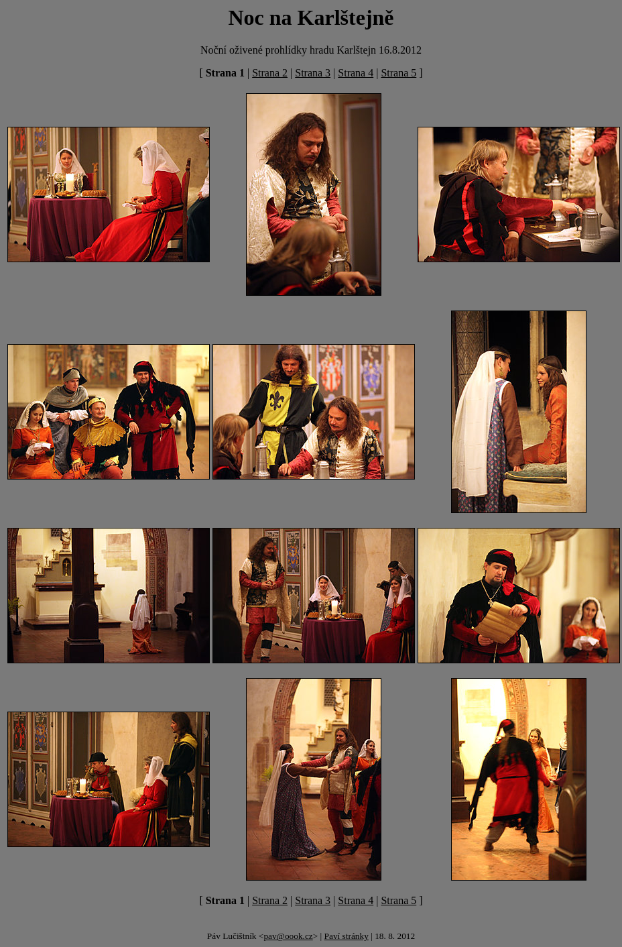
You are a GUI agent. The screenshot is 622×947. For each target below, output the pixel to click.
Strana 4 (355, 72)
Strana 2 (270, 72)
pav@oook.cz (287, 936)
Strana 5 (398, 72)
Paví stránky (346, 936)
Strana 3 (312, 72)
